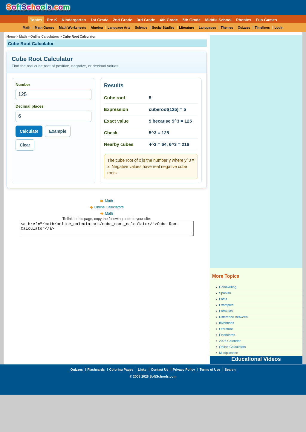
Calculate (29, 131)
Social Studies (163, 27)
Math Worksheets (72, 27)
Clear (25, 145)
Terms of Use (210, 369)
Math (26, 27)
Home (11, 36)
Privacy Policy (184, 369)
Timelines (262, 27)
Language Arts (119, 27)
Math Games (44, 27)
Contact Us (159, 369)
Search (230, 369)
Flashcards (227, 335)
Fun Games (266, 20)
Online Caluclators (44, 36)
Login (278, 27)
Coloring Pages (121, 369)
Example (57, 131)
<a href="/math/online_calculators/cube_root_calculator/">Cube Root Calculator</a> (107, 230)
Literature (186, 27)
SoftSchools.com (162, 376)
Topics (36, 20)
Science (141, 27)
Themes (227, 27)
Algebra (97, 27)
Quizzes (244, 27)
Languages (207, 27)
